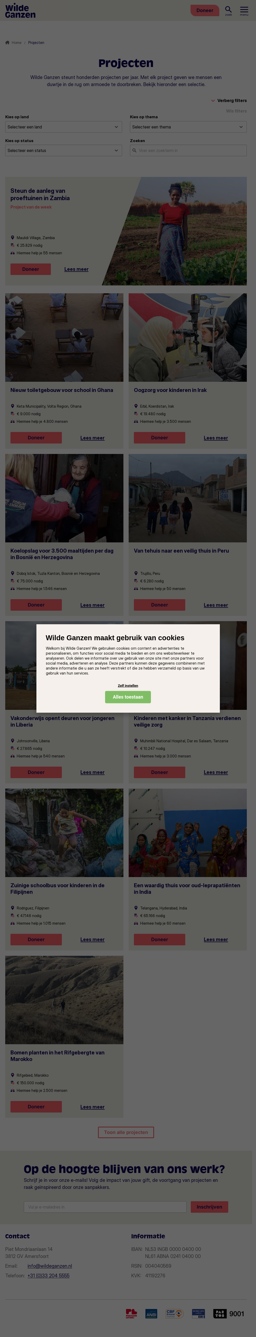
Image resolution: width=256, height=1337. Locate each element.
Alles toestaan (128, 697)
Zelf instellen (128, 685)
